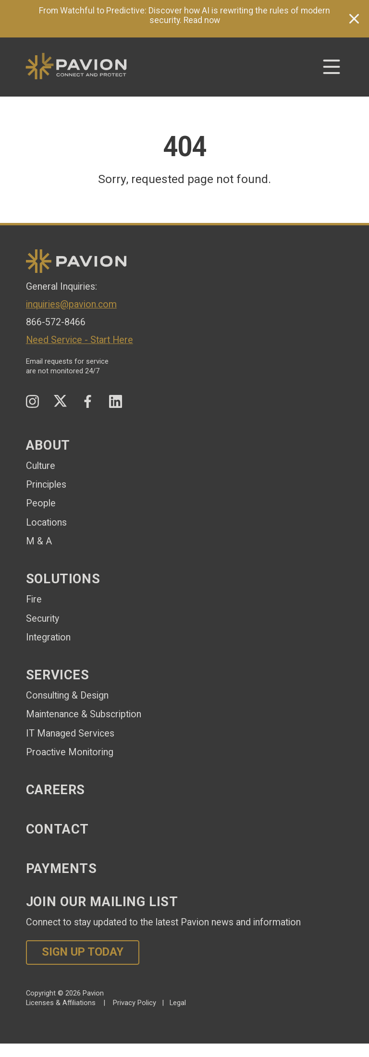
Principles (46, 484)
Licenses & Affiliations (61, 1002)
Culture (40, 465)
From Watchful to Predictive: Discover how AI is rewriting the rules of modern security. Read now (184, 15)
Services (57, 675)
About (48, 445)
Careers (55, 790)
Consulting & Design (67, 695)
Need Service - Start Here (79, 339)
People (41, 503)
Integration (48, 637)
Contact (57, 829)
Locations (46, 522)
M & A (39, 541)
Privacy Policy (134, 1002)
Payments (61, 868)
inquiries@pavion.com (71, 304)
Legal (178, 1002)
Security (42, 618)
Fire (34, 599)
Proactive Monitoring (69, 752)
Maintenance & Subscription (83, 714)
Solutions (63, 579)
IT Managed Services (70, 733)
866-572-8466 (56, 322)
